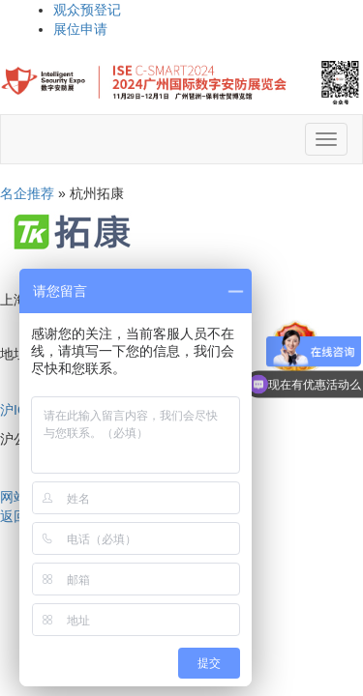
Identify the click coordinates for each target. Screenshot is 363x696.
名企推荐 (27, 193)
